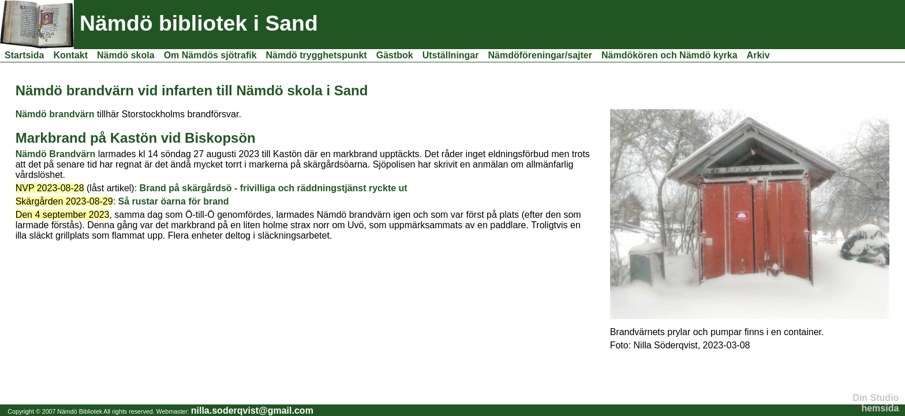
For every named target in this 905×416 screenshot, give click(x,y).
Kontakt (70, 55)
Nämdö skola (126, 55)
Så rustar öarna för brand (173, 201)
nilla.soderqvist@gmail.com (252, 410)
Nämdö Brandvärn (56, 154)
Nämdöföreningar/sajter (540, 55)
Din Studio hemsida (875, 403)
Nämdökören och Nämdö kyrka (669, 55)
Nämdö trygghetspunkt (316, 55)
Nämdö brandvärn (55, 114)
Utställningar (450, 55)
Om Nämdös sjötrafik (210, 55)
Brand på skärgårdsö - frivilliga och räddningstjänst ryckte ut (273, 188)
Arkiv (758, 55)
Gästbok (394, 55)
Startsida (24, 55)
